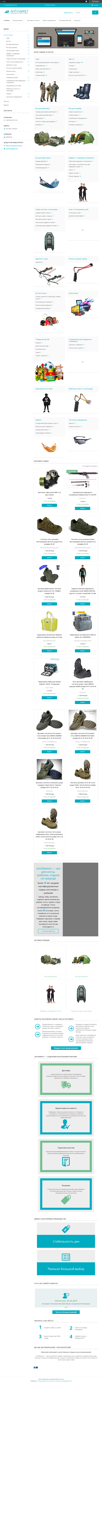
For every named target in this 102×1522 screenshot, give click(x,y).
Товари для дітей (42, 339)
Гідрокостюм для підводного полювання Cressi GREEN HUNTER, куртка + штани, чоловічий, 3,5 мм (82, 591)
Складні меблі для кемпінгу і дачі (46, 423)
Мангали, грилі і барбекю (44, 426)
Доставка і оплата (33, 20)
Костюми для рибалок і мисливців (47, 62)
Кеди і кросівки (74, 72)
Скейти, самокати (41, 356)
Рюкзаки (72, 121)
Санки (38, 352)
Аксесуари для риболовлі (44, 115)
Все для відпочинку (43, 158)
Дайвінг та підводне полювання (81, 158)
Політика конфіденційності (63, 1381)
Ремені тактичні (74, 426)
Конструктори (40, 349)
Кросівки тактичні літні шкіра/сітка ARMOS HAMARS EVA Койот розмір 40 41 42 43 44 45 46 (83, 735)
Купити (49, 505)
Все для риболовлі (43, 108)
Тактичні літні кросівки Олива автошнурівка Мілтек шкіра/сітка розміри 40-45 (83, 541)
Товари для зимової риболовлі (46, 112)
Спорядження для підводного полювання (80, 340)
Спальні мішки (73, 115)
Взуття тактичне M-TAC (76, 75)
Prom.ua (61, 1379)
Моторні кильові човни (43, 219)
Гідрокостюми (73, 173)
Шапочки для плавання (43, 305)
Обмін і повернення (49, 20)
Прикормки (39, 118)
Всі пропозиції (17, 20)
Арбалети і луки (42, 259)
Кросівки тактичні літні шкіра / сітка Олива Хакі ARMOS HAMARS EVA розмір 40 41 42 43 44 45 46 (49, 735)
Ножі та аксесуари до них (78, 209)
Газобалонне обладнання (77, 118)
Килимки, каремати (75, 125)
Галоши (71, 66)
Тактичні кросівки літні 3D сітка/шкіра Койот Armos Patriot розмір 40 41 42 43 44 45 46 (83, 785)
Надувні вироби (41, 161)
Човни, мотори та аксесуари (46, 209)
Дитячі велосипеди (42, 346)
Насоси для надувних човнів (45, 222)
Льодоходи (72, 69)
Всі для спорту (41, 293)
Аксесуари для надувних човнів (46, 226)
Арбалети (39, 262)
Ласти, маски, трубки (76, 348)
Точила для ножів (74, 213)
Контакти (77, 20)
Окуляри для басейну (43, 308)
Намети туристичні (75, 112)
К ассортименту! (48, 931)
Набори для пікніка (42, 430)
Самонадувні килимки (43, 433)
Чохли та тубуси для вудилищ (45, 121)
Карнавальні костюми (44, 389)
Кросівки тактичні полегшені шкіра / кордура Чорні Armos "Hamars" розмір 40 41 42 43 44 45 (49, 785)
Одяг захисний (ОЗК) (42, 69)
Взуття (71, 59)
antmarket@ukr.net (12, 148)
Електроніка (73, 293)
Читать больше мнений (66, 1312)
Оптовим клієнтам (65, 20)
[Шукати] (95, 12)
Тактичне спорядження (78, 420)
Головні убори (40, 75)
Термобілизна (40, 66)
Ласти (71, 170)
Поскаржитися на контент (46, 1381)
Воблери (38, 125)
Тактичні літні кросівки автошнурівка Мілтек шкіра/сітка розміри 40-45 (49, 541)
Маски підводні (74, 176)
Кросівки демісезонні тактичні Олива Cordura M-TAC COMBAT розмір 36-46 (49, 591)
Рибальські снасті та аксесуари (81, 389)
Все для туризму (75, 108)
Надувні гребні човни (43, 213)
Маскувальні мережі (42, 164)
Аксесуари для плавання (44, 302)
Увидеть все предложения (66, 1048)
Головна (7, 20)
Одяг (37, 59)
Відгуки (6, 105)
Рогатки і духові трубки (78, 259)
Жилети (71, 423)
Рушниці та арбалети (76, 345)
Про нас (6, 101)
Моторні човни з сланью (44, 216)
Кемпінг (38, 420)
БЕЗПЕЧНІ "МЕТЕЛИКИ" (76, 216)
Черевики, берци (74, 62)
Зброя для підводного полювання (80, 161)
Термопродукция (41, 168)
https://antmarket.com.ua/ (14, 145)
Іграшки (38, 343)
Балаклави (39, 72)
